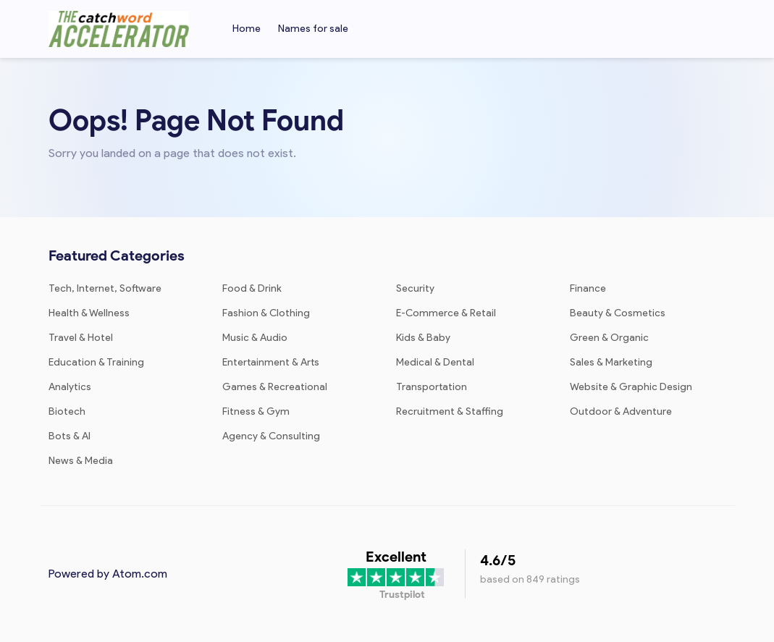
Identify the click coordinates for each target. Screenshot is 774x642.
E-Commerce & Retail (446, 313)
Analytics (70, 387)
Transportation (431, 387)
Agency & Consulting (271, 436)
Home (246, 28)
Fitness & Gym (256, 411)
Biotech (67, 411)
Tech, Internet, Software (105, 288)
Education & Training (96, 362)
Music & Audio (254, 337)
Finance (588, 288)
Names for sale (313, 28)
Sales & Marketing (611, 362)
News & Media (81, 461)
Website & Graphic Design (631, 387)
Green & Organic (609, 337)
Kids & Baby (423, 337)
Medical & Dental (435, 362)
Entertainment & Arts (270, 362)
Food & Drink (252, 288)
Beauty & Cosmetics (617, 313)
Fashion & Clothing (266, 313)
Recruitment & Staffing (449, 411)
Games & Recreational (274, 387)
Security (415, 288)
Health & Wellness (89, 313)
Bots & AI (70, 436)
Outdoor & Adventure (621, 411)
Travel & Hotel (81, 337)
